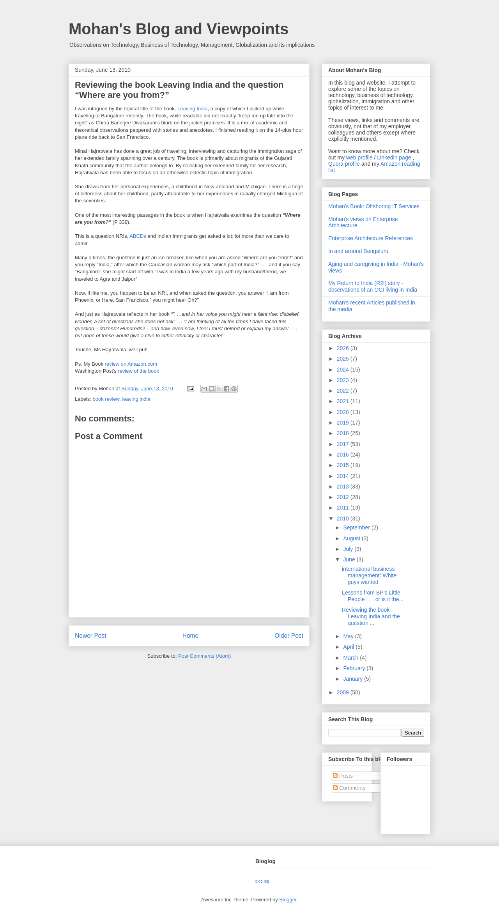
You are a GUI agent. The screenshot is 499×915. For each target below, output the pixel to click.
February (354, 668)
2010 (343, 518)
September (357, 527)
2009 (343, 692)
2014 (343, 476)
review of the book (138, 371)
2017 (343, 444)
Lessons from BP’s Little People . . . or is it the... (372, 595)
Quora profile (344, 164)
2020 (343, 412)
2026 (343, 348)
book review (106, 399)
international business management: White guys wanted (369, 575)
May (349, 636)
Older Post (288, 635)
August (352, 538)
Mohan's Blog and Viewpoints (178, 28)
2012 (343, 497)
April (349, 647)
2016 (343, 454)
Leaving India (192, 108)
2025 (343, 359)
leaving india (136, 399)
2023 (343, 380)
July (348, 549)
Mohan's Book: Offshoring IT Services (373, 206)
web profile (359, 157)
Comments (349, 788)
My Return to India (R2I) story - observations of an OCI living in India (372, 286)
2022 (343, 391)
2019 (343, 422)
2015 (343, 465)
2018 (343, 433)
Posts (343, 776)
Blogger (287, 900)
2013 (343, 486)
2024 (343, 369)
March (351, 658)
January (353, 679)
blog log (262, 881)
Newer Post (90, 635)
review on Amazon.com (131, 364)
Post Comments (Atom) (204, 656)
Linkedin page (394, 157)
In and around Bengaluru (358, 251)
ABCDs (137, 236)
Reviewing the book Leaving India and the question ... (371, 616)
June (349, 559)
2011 (343, 507)
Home (190, 635)
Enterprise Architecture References (370, 238)
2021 (343, 401)
